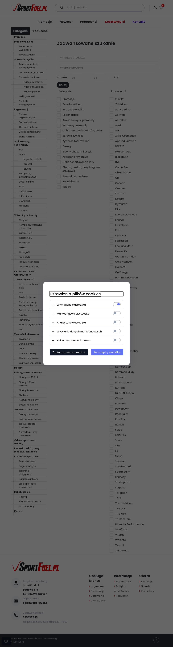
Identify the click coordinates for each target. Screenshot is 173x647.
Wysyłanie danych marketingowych (79, 331)
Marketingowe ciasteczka (73, 314)
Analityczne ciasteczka (71, 322)
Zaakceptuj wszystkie (107, 352)
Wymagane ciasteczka (71, 305)
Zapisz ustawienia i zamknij (68, 352)
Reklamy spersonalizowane (74, 340)
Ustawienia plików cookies (75, 294)
